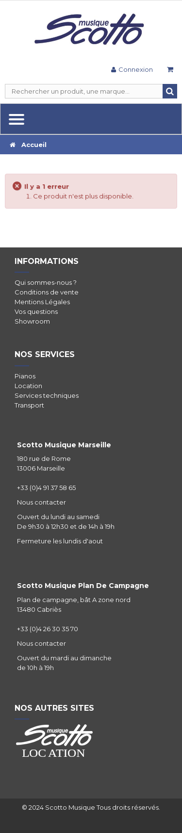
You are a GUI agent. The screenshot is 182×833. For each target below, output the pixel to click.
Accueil (28, 144)
